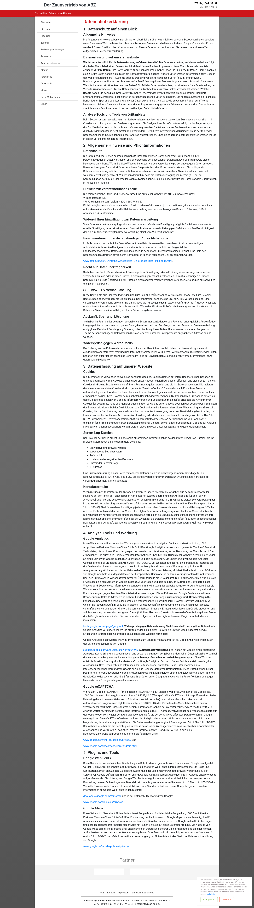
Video (44, 90)
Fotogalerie (46, 76)
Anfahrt (44, 70)
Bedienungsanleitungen (52, 49)
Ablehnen (226, 899)
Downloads (46, 83)
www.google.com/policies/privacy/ (103, 802)
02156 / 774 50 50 (205, 3)
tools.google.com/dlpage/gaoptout (103, 626)
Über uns (45, 29)
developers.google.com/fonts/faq (102, 796)
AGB (102, 892)
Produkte (45, 36)
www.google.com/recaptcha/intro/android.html (110, 746)
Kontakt (111, 892)
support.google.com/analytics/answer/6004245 (110, 649)
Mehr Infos (211, 894)
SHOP (44, 104)
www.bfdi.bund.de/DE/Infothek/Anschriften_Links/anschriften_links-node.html (127, 260)
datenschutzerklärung (60, 13)
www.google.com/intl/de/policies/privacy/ (107, 739)
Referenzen (46, 56)
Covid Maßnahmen (50, 97)
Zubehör (45, 42)
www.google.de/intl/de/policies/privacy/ (106, 846)
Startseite (46, 22)
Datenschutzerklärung (143, 892)
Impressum (123, 892)
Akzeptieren (209, 899)
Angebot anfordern (50, 63)
